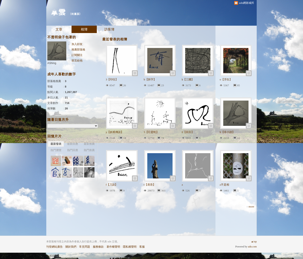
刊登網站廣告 (54, 246)
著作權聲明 (113, 246)
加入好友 (77, 44)
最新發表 (55, 143)
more (251, 206)
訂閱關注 (77, 55)
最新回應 (72, 143)
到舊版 (75, 14)
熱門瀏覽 (55, 150)
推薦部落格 (78, 49)
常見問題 (84, 246)
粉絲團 (53, 255)
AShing (51, 63)
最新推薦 (89, 143)
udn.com (252, 246)
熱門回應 (72, 150)
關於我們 (70, 246)
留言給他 (77, 60)
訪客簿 (109, 29)
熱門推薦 (89, 150)
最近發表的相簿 (114, 39)
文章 (59, 29)
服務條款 (98, 246)
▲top (254, 241)
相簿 (84, 29)
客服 (142, 246)
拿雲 (58, 11)
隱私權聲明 (130, 246)
